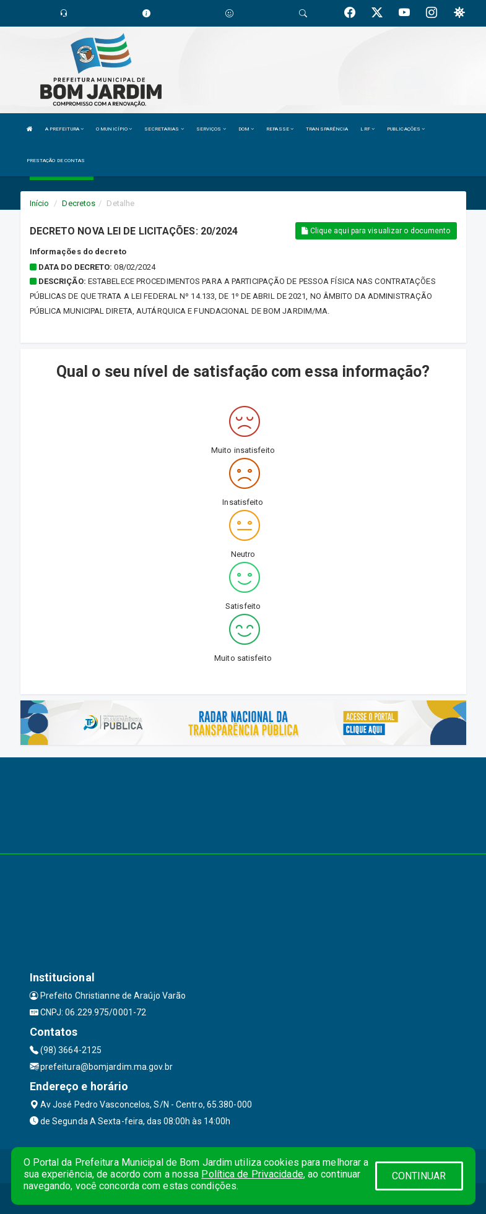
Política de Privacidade (252, 1174)
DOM (246, 129)
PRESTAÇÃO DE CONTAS (56, 160)
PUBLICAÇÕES (406, 129)
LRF (367, 129)
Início (40, 203)
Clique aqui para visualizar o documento (376, 230)
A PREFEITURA (64, 129)
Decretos (78, 203)
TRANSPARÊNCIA (327, 129)
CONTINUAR (419, 1176)
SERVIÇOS (211, 129)
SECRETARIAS (163, 129)
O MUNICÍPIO (114, 129)
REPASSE (279, 129)
